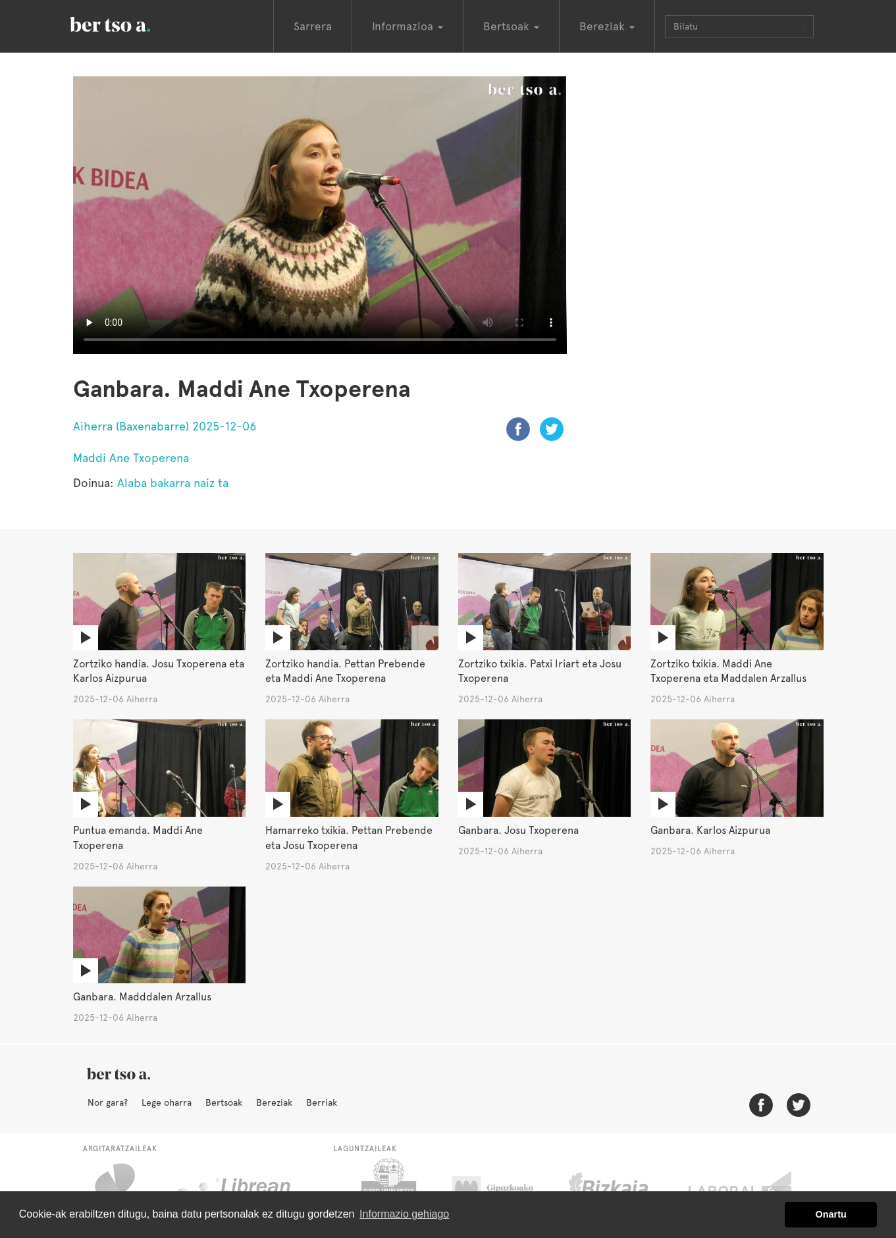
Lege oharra (167, 1102)
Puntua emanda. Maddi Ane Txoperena (138, 838)
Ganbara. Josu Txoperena (518, 830)
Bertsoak (223, 1102)
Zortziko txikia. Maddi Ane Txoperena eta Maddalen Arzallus (728, 671)
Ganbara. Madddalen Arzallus (142, 997)
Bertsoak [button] (511, 26)
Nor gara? (108, 1102)
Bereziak (274, 1102)
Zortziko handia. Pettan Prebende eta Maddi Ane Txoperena (345, 671)
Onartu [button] (831, 1214)
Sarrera (313, 26)
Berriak (321, 1102)
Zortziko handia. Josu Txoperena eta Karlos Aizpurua (158, 671)
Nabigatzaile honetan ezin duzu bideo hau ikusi (320, 215)
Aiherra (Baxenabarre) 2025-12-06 (164, 426)
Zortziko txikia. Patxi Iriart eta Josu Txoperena (539, 671)
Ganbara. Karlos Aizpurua (710, 830)
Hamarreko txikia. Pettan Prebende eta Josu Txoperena (349, 838)
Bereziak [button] (607, 26)
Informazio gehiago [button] (404, 1214)
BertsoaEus (129, 23)
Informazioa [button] (407, 26)
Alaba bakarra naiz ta (172, 483)
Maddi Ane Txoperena (131, 458)
